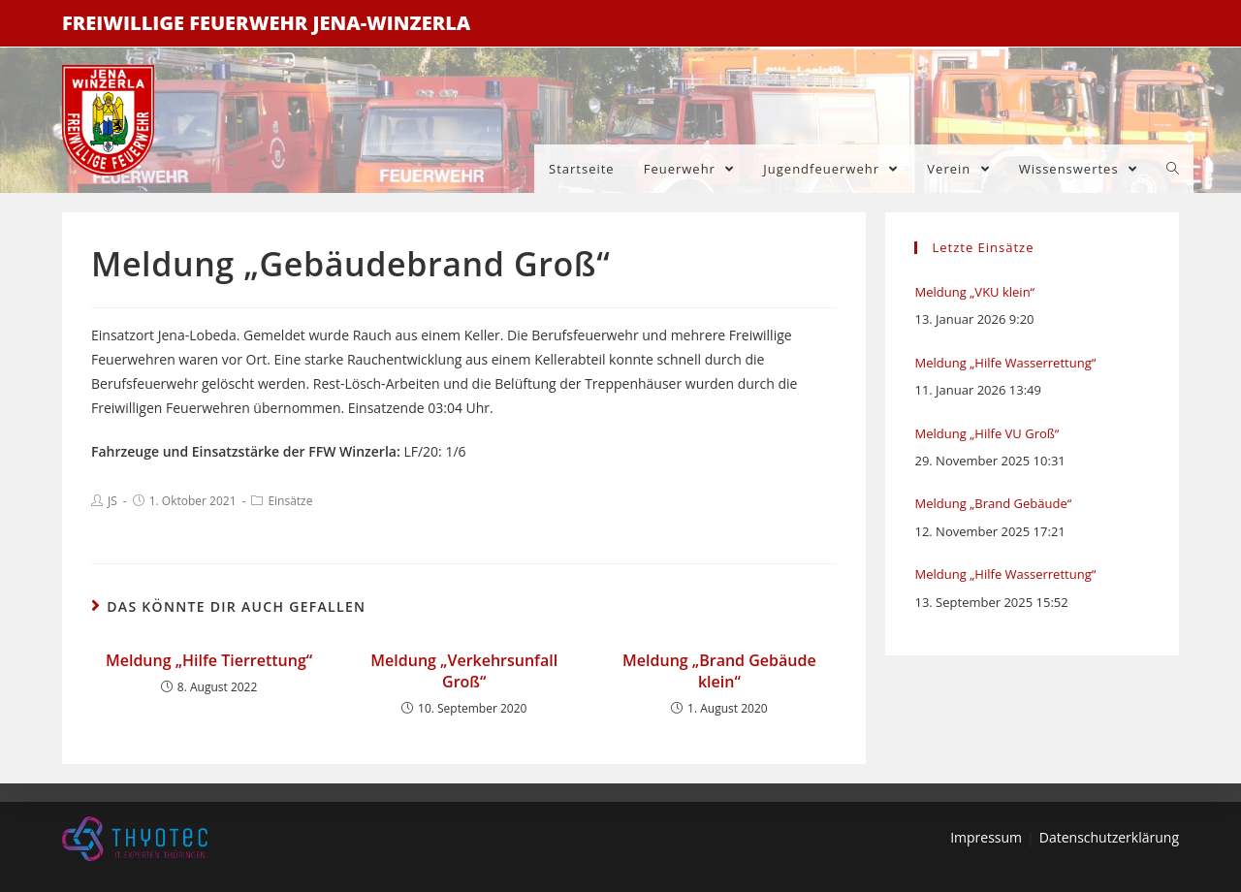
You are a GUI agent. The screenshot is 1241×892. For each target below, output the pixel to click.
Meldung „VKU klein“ (974, 292)
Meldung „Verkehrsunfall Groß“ (463, 671)
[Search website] (1172, 168)
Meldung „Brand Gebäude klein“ (719, 671)
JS (112, 501)
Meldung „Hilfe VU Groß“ (986, 433)
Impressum (986, 837)
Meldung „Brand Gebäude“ (992, 503)
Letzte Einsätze (983, 247)
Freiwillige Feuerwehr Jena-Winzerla (266, 23)
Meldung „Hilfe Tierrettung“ (209, 660)
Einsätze (290, 501)
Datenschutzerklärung (1109, 837)
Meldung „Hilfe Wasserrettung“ (1005, 362)
